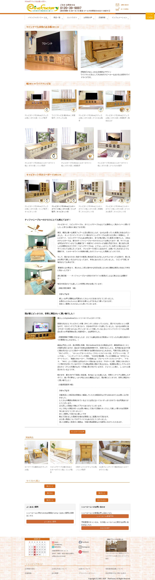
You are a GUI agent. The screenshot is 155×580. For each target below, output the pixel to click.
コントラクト (73, 18)
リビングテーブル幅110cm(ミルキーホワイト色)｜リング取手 (61, 469)
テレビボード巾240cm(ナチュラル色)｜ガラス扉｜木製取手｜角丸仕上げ (118, 118)
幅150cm (50, 493)
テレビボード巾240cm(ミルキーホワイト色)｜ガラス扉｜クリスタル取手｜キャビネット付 (118, 209)
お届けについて (84, 569)
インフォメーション (120, 18)
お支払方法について (59, 569)
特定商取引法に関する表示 (116, 573)
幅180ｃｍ (102, 493)
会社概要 (55, 573)
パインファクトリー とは (38, 18)
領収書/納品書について (114, 569)
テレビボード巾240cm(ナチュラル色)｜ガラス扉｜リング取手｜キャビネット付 (37, 209)
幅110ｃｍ (50, 486)
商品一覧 (58, 18)
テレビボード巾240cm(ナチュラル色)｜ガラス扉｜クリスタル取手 (91, 118)
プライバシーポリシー (87, 573)
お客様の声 (89, 18)
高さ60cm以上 (102, 500)
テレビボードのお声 (77, 432)
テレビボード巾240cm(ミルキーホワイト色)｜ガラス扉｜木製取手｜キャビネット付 (91, 209)
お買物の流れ (30, 569)
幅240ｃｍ (50, 500)
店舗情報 (103, 18)
